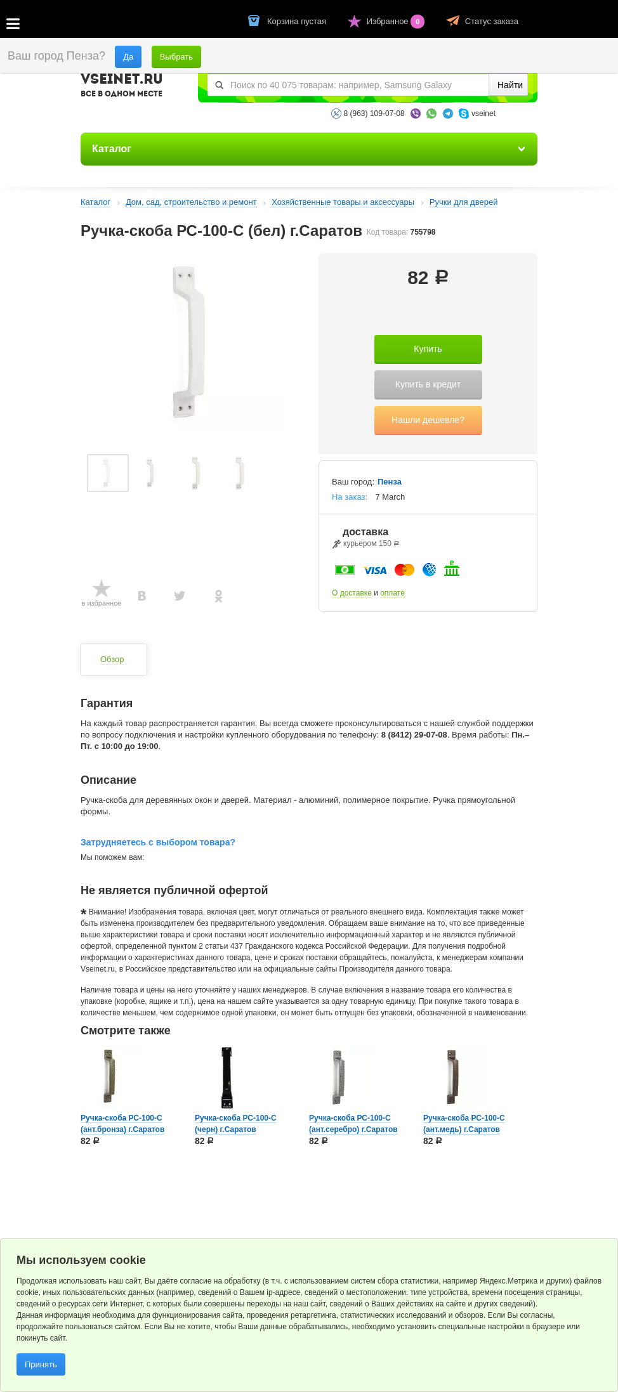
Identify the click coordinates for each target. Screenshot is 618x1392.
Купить (428, 349)
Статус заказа (491, 21)
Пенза (390, 482)
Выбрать (176, 57)
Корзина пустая (298, 21)
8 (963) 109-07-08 (374, 113)
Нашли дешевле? (427, 420)
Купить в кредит (428, 384)
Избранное (397, 21)
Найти (510, 85)
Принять (41, 1364)
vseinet (483, 113)
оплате (392, 593)
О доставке (352, 593)
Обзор (112, 659)
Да (128, 57)
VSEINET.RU (122, 86)
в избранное (102, 603)
